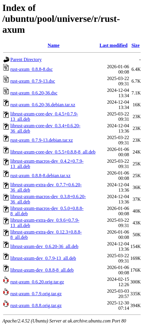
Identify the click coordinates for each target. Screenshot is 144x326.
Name (54, 45)
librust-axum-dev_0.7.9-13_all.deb (43, 258)
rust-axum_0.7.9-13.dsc (32, 81)
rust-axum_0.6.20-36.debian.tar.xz (42, 104)
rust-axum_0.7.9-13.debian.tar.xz (41, 140)
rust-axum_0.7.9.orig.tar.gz (36, 293)
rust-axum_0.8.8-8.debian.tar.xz (40, 175)
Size (135, 45)
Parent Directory (26, 59)
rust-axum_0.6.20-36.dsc (34, 92)
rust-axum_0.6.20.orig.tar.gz (37, 281)
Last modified (113, 45)
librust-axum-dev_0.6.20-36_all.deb (44, 246)
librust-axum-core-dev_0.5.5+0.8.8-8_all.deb (53, 151)
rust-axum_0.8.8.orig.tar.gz (36, 305)
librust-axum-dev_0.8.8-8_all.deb (42, 270)
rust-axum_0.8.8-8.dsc (31, 69)
